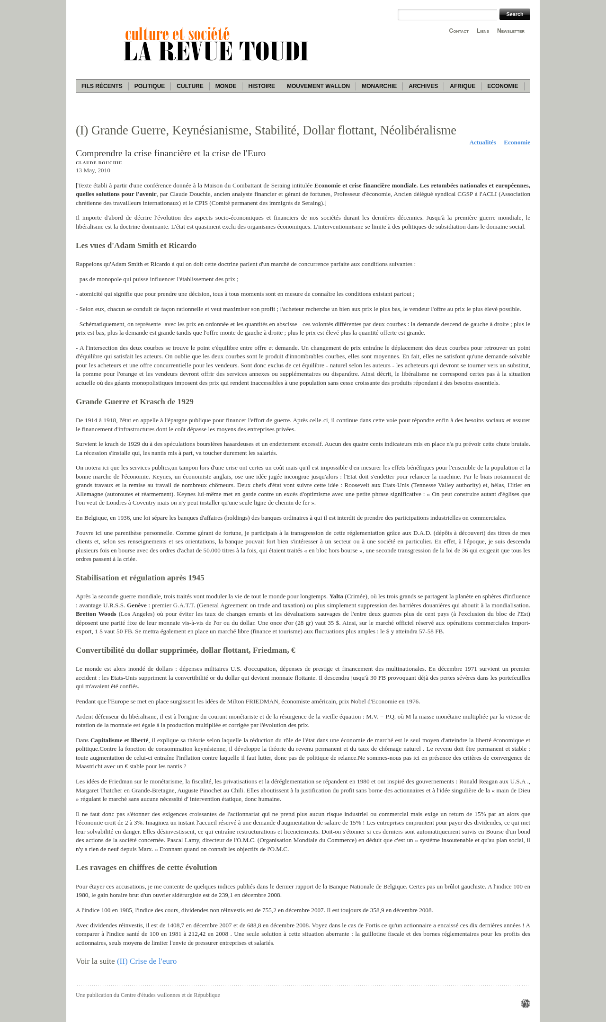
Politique (149, 86)
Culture (190, 86)
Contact (459, 30)
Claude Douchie (99, 162)
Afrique (462, 86)
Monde (226, 86)
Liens (483, 30)
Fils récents (102, 86)
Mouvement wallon (318, 86)
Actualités (482, 142)
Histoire (261, 86)
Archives (423, 86)
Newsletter (511, 30)
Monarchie (379, 86)
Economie (502, 86)
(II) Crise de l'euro (147, 961)
